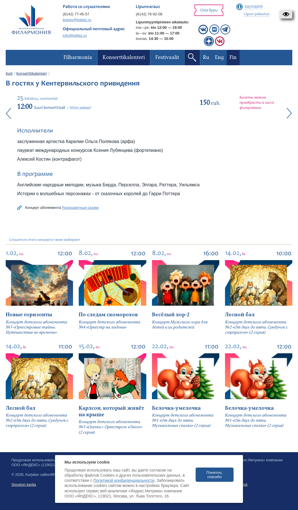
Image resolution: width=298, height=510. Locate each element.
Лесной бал (240, 314)
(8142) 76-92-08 (149, 14)
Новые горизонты (29, 314)
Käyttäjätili (254, 7)
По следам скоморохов (108, 314)
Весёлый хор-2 (170, 314)
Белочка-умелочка (176, 408)
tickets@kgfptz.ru (77, 20)
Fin (233, 57)
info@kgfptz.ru (75, 35)
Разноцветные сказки (80, 207)
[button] (285, 14)
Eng (219, 57)
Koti (9, 74)
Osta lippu (209, 10)
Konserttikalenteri (31, 74)
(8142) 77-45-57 (76, 14)
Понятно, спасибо (214, 474)
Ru (206, 57)
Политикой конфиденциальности (123, 480)
